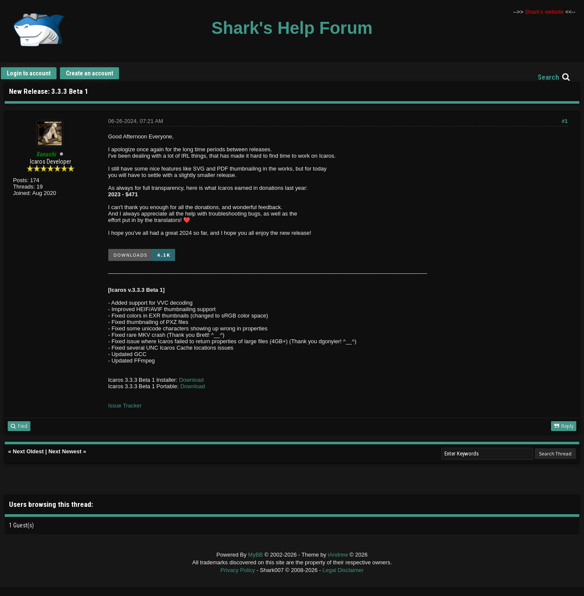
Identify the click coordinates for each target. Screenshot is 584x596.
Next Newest (64, 451)
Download (191, 380)
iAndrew (339, 554)
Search (548, 77)
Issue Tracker (125, 405)
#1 (565, 121)
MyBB (255, 554)
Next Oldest (28, 451)
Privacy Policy (237, 570)
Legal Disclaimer (343, 570)
